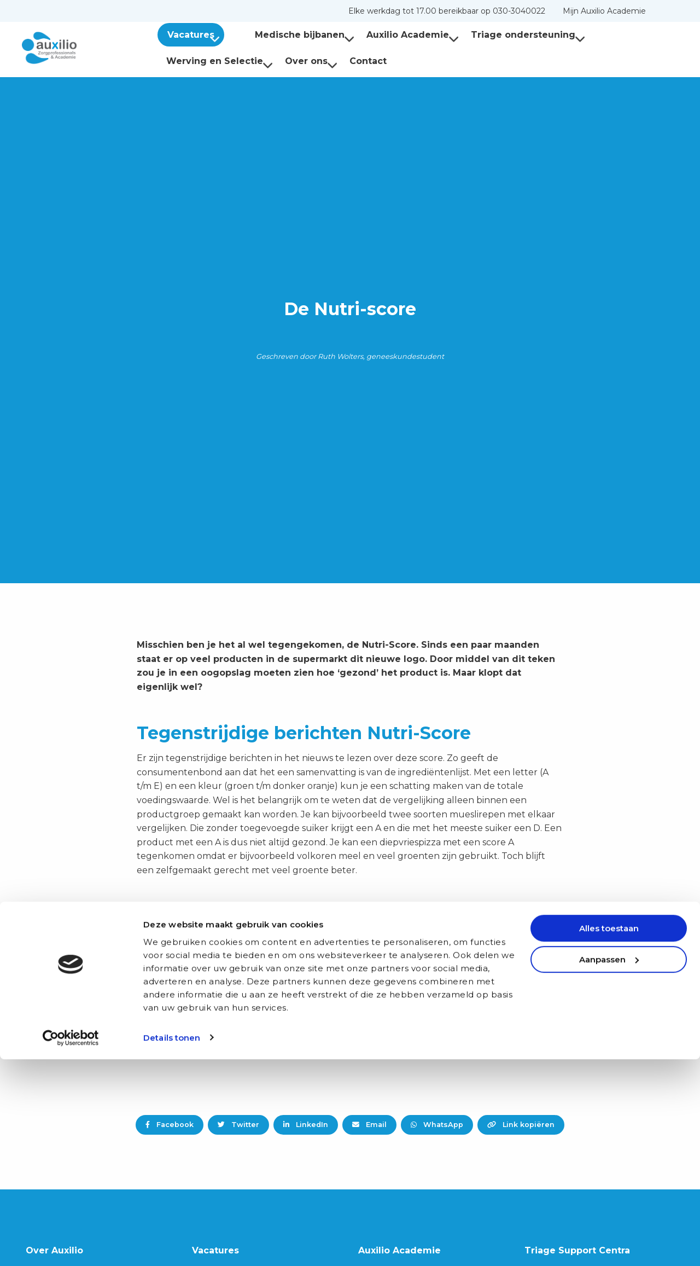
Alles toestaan (609, 1135)
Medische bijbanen (287, 35)
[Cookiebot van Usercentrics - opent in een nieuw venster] (71, 1244)
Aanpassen (609, 1166)
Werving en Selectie (219, 61)
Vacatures (195, 35)
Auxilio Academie (395, 35)
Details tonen (171, 1244)
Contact (368, 61)
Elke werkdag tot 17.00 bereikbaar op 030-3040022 (446, 11)
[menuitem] (447, 11)
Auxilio (76, 48)
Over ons (311, 61)
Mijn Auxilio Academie (604, 11)
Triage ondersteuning (510, 35)
